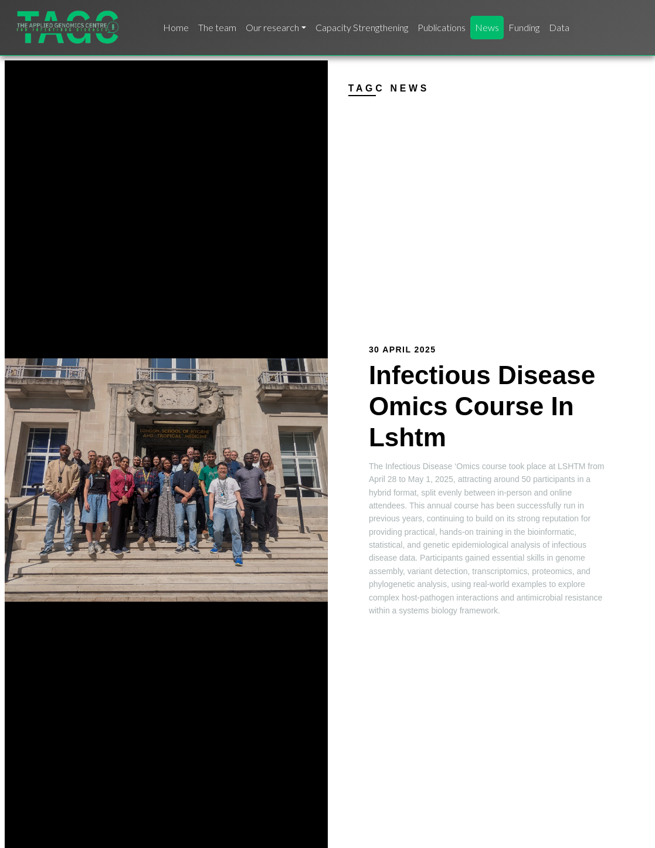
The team (217, 27)
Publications (442, 27)
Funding (523, 27)
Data (559, 27)
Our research (272, 27)
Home (176, 27)
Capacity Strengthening (361, 27)
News (487, 27)
